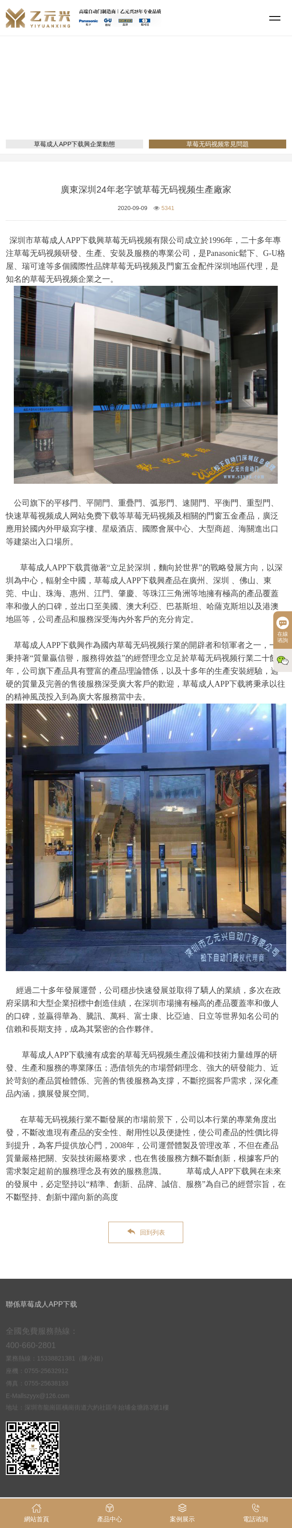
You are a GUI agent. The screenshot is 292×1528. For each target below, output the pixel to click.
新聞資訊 (145, 100)
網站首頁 (111, 100)
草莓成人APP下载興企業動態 (74, 144)
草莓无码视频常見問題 (199, 100)
